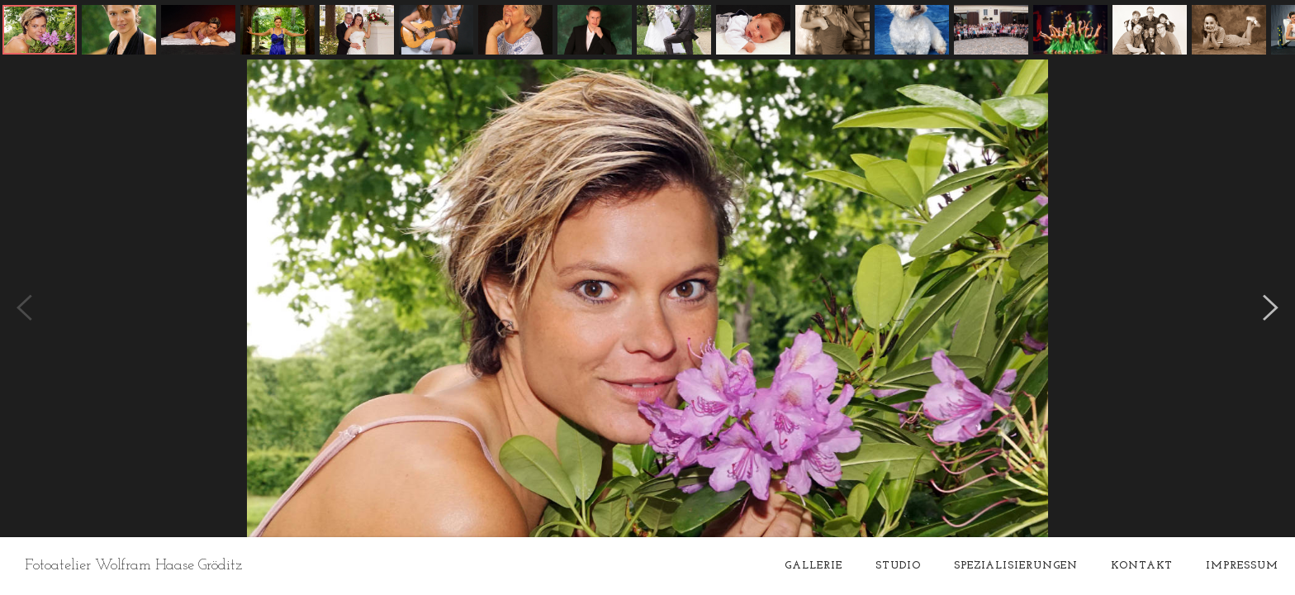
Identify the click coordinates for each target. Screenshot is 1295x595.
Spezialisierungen (1016, 565)
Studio (898, 565)
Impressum (1242, 565)
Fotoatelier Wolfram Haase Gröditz (133, 566)
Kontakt (1142, 565)
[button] (39, 30)
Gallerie (813, 565)
